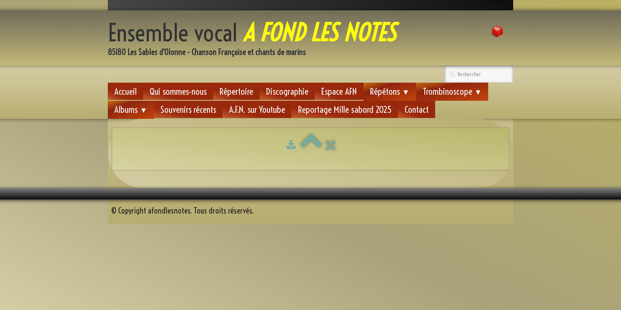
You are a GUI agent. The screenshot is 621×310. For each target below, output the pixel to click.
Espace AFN (339, 91)
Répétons (390, 91)
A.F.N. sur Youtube (257, 109)
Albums (130, 109)
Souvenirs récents (188, 109)
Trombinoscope (452, 91)
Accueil (125, 91)
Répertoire (236, 91)
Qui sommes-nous (178, 91)
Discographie (287, 91)
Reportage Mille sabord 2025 (345, 109)
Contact (417, 109)
